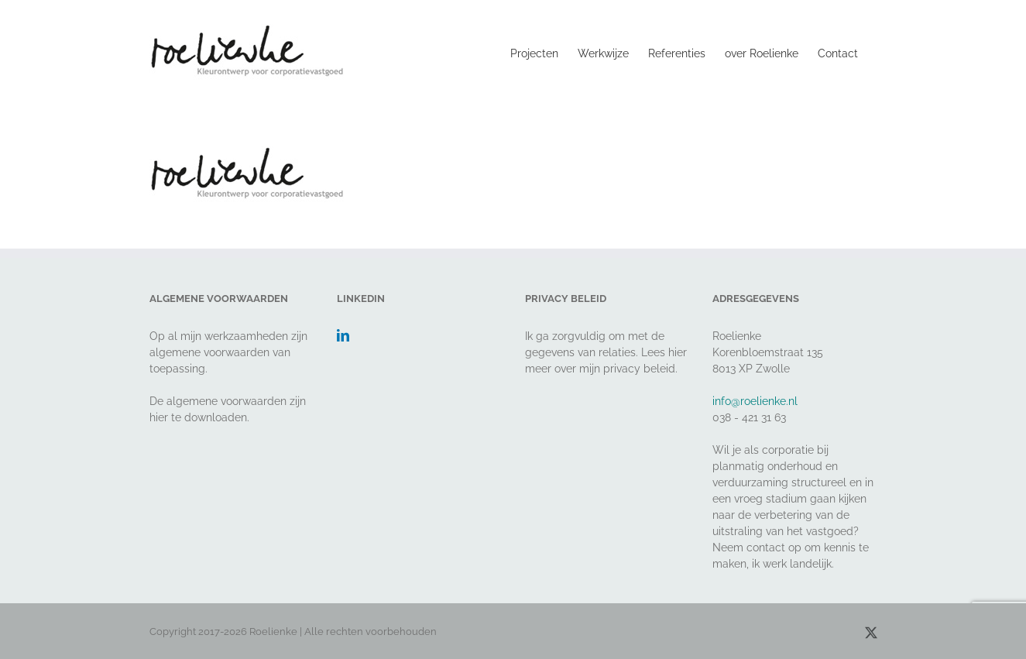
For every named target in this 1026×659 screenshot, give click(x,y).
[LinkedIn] (343, 335)
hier (158, 417)
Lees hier (664, 352)
